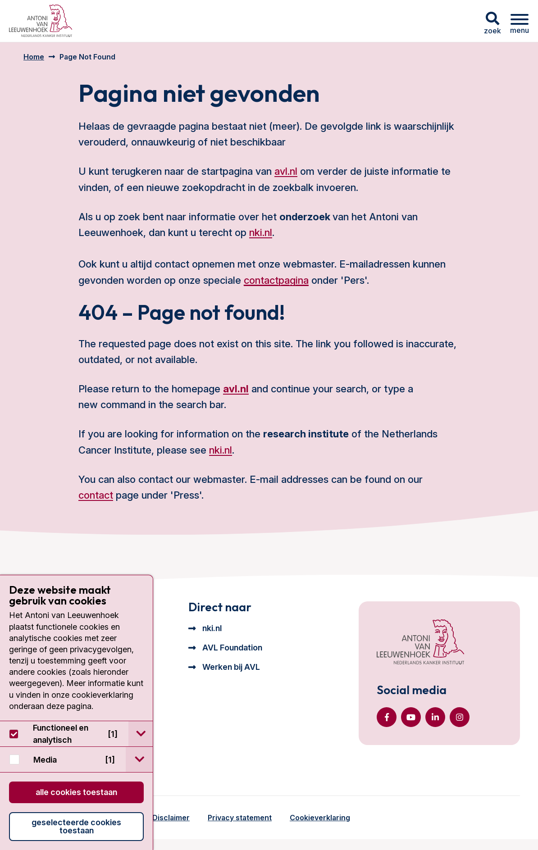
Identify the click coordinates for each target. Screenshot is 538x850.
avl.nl (285, 171)
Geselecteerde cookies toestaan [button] (76, 826)
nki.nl (260, 232)
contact (95, 495)
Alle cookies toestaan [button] (76, 792)
